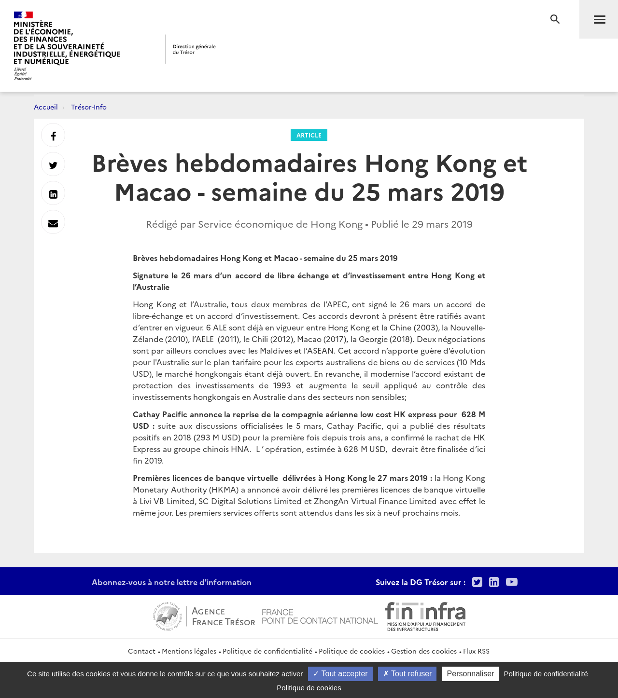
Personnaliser (470, 674)
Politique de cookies (352, 651)
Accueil (46, 106)
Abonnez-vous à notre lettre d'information (172, 582)
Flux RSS (476, 651)
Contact (141, 651)
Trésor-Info (89, 106)
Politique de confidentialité (267, 651)
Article (309, 135)
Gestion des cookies (424, 651)
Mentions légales (189, 651)
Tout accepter (340, 674)
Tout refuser (407, 674)
